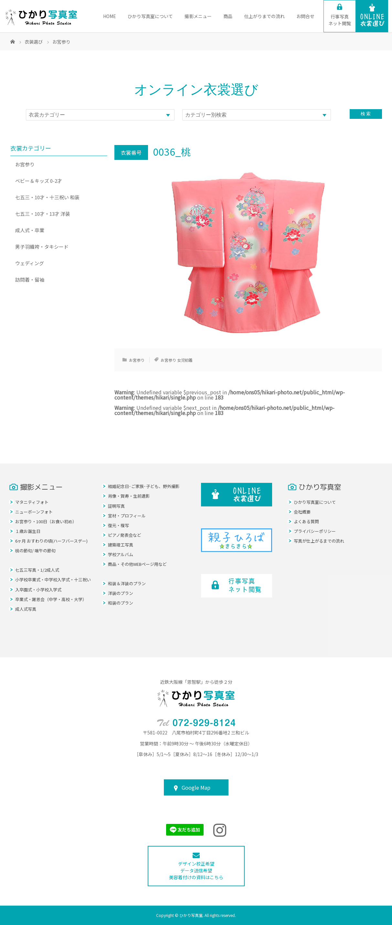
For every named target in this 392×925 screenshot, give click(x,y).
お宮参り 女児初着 (177, 360)
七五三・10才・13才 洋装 (42, 213)
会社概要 (302, 512)
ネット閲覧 (339, 19)
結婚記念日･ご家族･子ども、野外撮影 (144, 486)
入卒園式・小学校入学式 (38, 590)
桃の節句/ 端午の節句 (35, 550)
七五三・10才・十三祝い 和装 (47, 197)
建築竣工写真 (120, 545)
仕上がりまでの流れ (264, 16)
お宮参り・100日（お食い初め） (46, 521)
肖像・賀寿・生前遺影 (129, 496)
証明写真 (116, 506)
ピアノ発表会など (124, 535)
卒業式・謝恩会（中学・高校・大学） (51, 599)
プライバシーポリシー (315, 531)
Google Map (196, 787)
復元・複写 (118, 525)
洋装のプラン (120, 593)
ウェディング (29, 263)
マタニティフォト (31, 502)
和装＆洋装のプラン (127, 583)
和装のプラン (120, 603)
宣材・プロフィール (127, 516)
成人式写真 (25, 609)
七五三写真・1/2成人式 (37, 570)
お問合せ (305, 16)
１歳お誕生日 (27, 531)
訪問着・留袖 (29, 279)
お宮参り (136, 360)
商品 (227, 16)
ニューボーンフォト (34, 512)
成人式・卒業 (29, 230)
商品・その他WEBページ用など (137, 564)
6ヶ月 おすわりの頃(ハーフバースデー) (51, 541)
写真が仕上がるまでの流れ (319, 541)
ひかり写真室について (150, 16)
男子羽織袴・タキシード (42, 246)
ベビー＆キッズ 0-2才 (38, 180)
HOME (109, 16)
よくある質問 (306, 521)
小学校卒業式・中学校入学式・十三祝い (53, 580)
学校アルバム (120, 554)
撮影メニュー (198, 16)
